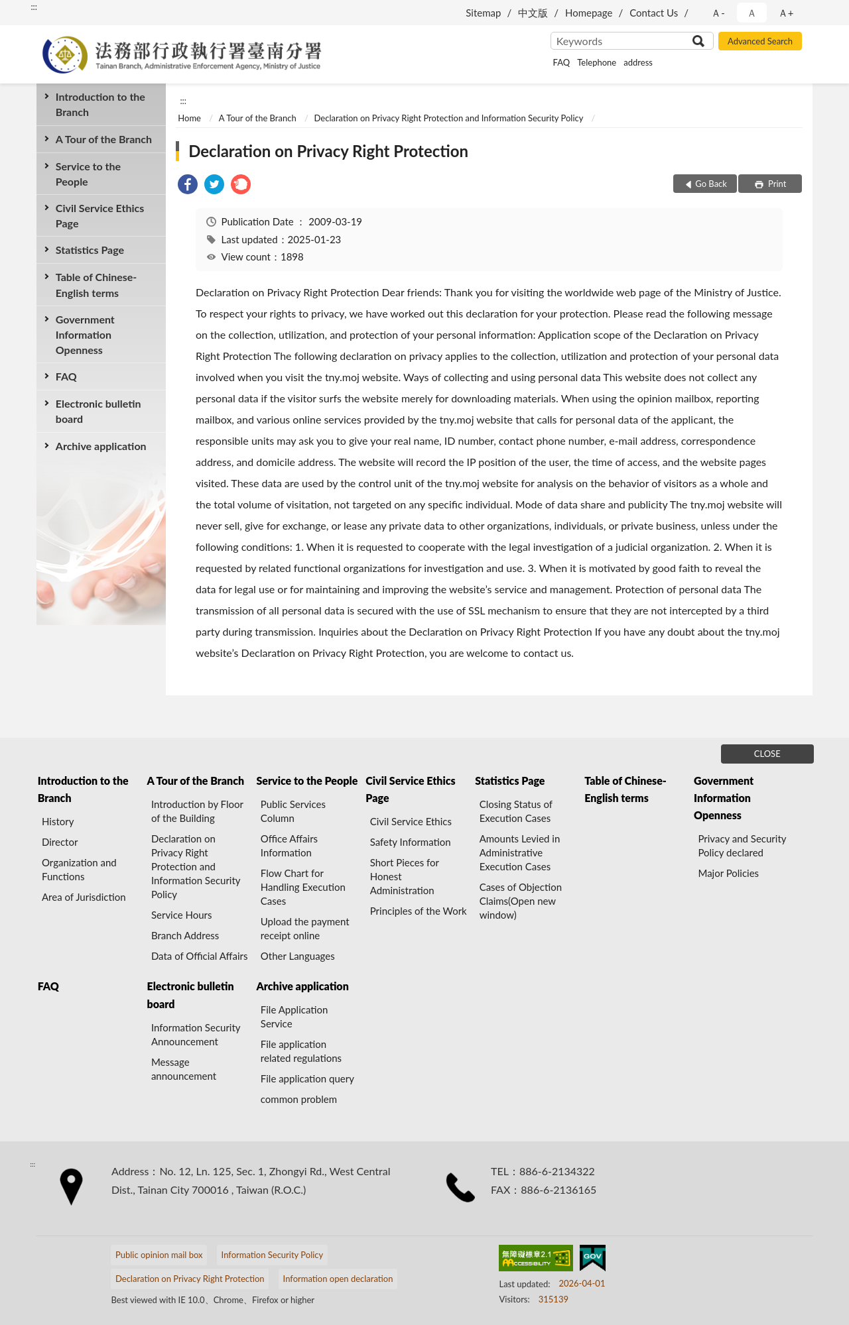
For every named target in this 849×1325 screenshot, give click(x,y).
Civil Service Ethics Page (100, 215)
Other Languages (298, 956)
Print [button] (776, 183)
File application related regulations (301, 1051)
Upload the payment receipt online (305, 928)
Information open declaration (338, 1278)
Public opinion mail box (159, 1254)
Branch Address (185, 935)
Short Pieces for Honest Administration (404, 876)
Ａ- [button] (718, 13)
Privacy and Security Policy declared (742, 845)
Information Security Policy (273, 1254)
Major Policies (728, 873)
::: (34, 6)
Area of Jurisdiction (84, 897)
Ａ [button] (752, 13)
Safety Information (410, 842)
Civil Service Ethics (411, 821)
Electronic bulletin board (98, 411)
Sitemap (483, 13)
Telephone (596, 62)
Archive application (101, 445)
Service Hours (181, 915)
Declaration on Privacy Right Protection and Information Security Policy (449, 118)
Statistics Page (90, 249)
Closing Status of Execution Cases (516, 811)
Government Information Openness (85, 334)
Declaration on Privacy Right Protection (328, 150)
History (58, 821)
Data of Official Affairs (199, 956)
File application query (307, 1078)
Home (189, 118)
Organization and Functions (79, 869)
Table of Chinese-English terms (96, 284)
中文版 (533, 13)
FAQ (561, 62)
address (638, 62)
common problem (299, 1099)
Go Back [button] (711, 183)
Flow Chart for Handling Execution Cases (303, 887)
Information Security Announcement (195, 1034)
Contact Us (653, 13)
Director (60, 842)
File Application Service (294, 1016)
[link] (188, 186)
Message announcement (183, 1069)
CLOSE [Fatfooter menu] (767, 753)
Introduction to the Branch (100, 104)
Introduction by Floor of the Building (197, 811)
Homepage (588, 13)
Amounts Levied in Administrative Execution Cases (520, 852)
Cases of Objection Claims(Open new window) (521, 901)
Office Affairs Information (289, 845)
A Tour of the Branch (104, 139)
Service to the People (88, 174)
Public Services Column (293, 811)
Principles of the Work (418, 911)
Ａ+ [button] (786, 13)
